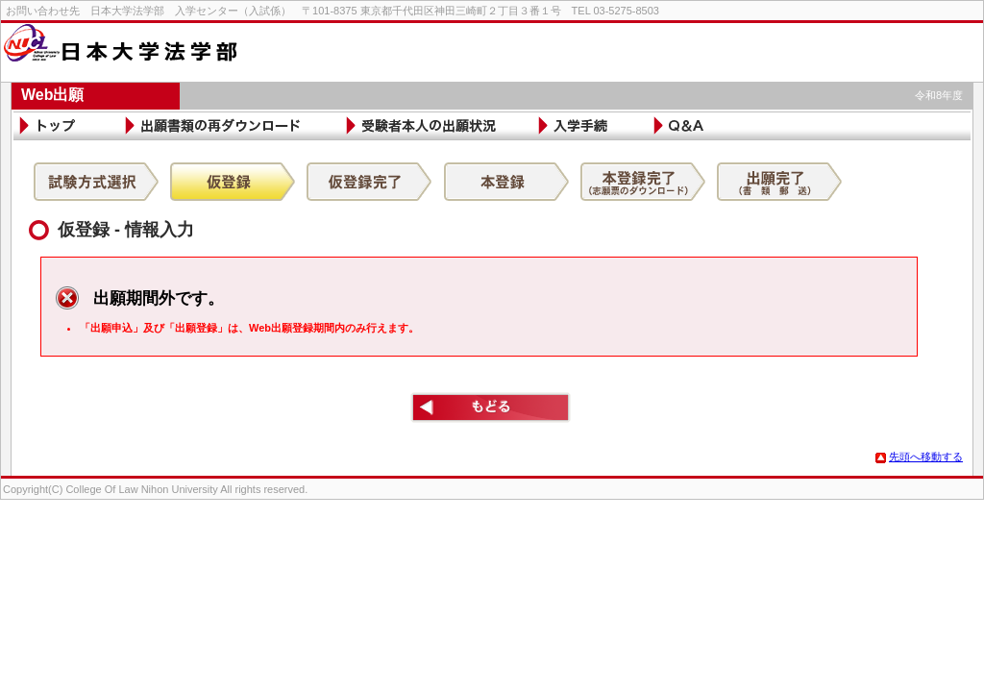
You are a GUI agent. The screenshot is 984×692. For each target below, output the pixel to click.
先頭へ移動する (919, 456)
